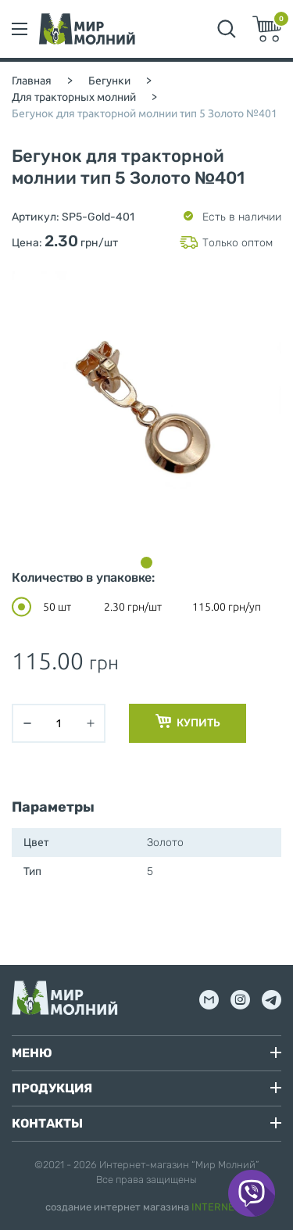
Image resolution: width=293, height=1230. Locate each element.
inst (240, 999)
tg (271, 999)
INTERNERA (219, 1207)
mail (209, 999)
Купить (187, 722)
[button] (146, 562)
